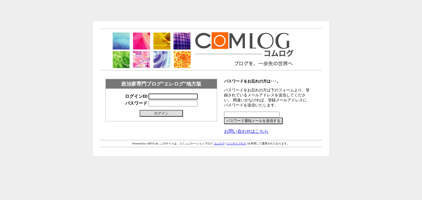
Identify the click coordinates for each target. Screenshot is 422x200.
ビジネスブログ (236, 143)
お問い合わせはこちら (246, 131)
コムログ (219, 143)
